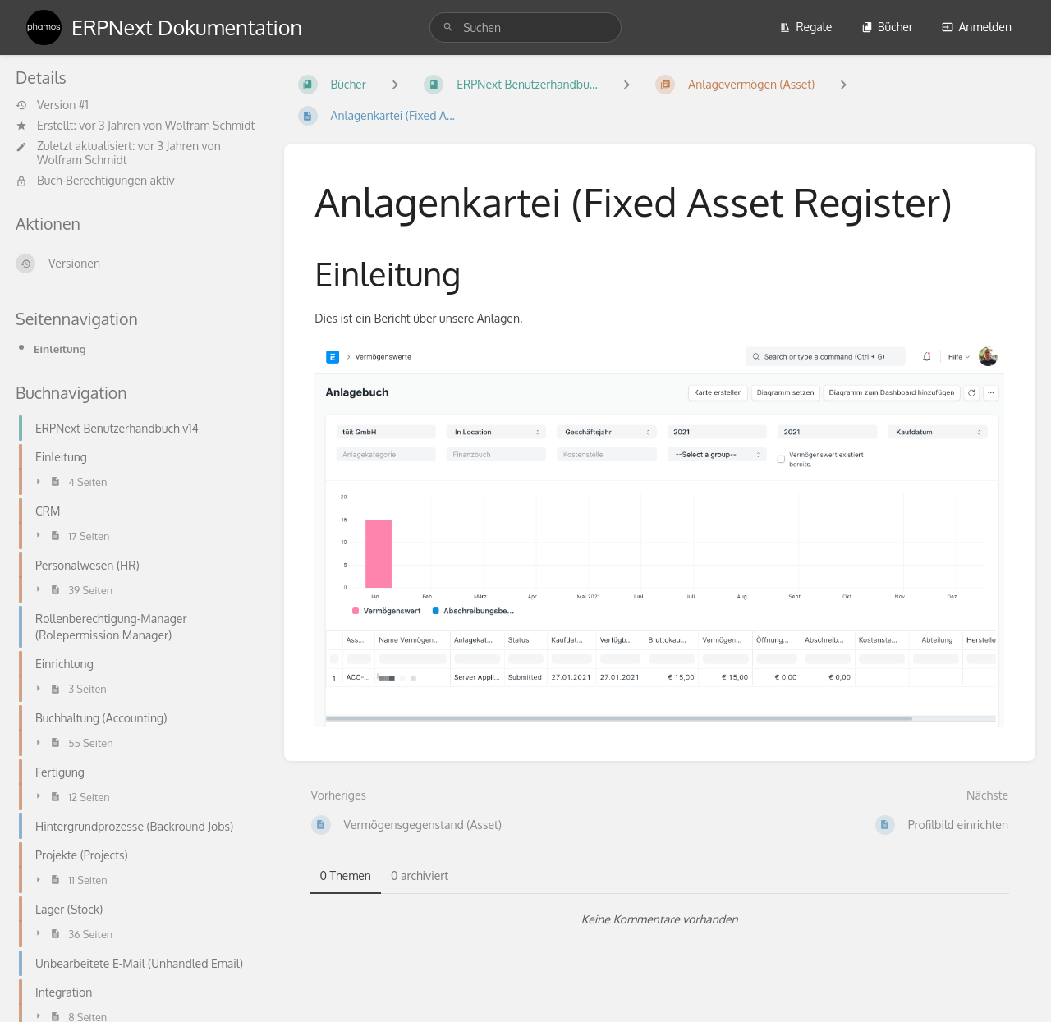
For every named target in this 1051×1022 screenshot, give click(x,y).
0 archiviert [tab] (419, 875)
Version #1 (52, 105)
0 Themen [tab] (345, 875)
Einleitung (60, 348)
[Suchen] (448, 27)
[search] (525, 27)
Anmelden (977, 27)
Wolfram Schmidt (210, 125)
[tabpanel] (660, 919)
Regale (805, 27)
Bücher (887, 27)
